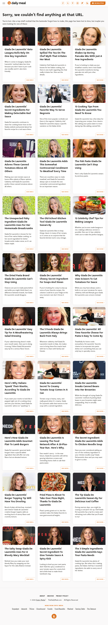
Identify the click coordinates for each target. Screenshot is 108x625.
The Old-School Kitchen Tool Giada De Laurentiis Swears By (53, 222)
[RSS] (87, 3)
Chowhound (40, 609)
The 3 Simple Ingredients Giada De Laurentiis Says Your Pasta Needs (89, 552)
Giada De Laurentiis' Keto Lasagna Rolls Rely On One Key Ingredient (19, 53)
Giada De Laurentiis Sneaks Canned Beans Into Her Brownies (87, 386)
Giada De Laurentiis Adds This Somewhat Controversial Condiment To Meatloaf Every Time (54, 166)
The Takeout (91, 609)
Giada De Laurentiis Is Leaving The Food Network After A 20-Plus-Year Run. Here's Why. (53, 442)
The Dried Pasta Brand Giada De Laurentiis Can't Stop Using (18, 279)
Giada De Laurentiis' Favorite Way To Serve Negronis (52, 110)
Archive (50, 596)
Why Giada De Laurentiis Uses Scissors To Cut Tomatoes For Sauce (88, 279)
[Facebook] (63, 3)
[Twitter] (68, 3)
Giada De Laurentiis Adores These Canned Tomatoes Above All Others (17, 166)
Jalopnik (24, 609)
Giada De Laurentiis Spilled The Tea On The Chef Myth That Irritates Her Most (53, 54)
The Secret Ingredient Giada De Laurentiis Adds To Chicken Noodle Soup (89, 441)
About (42, 596)
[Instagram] (77, 3)
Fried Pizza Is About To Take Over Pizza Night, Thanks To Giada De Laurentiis (52, 499)
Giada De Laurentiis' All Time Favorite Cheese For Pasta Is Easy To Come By (89, 333)
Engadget (15, 609)
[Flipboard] (82, 3)
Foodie (49, 609)
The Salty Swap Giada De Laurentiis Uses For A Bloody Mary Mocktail (18, 552)
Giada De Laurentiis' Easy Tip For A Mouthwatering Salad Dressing (19, 333)
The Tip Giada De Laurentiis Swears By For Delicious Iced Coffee (88, 498)
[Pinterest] (72, 3)
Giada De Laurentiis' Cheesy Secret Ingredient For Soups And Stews (54, 279)
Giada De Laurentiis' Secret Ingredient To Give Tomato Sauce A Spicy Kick (51, 553)
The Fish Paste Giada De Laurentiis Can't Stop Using (88, 165)
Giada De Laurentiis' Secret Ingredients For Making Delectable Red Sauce (18, 111)
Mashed (70, 609)
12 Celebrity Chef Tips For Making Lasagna (89, 220)
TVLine (31, 609)
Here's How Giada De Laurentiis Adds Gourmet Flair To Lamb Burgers (18, 441)
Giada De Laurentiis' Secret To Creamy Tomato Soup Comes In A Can (54, 388)
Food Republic (60, 609)
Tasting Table (80, 609)
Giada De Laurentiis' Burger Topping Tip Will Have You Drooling (18, 498)
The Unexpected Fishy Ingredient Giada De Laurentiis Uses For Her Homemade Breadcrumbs (19, 223)
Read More (29, 80)
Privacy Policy (62, 596)
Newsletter (98, 3)
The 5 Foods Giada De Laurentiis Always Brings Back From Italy (53, 333)
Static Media (40, 600)
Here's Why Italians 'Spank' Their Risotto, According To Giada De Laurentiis (17, 388)
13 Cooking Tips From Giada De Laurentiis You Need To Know (88, 110)
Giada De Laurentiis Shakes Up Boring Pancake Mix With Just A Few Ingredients (88, 54)
